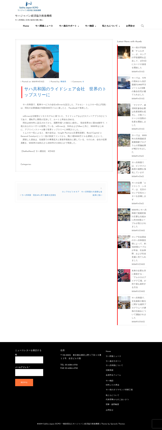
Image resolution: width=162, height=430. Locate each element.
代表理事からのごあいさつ (117, 400)
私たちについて (111, 26)
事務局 (63, 82)
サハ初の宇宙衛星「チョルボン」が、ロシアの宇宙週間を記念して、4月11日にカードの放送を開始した (139, 58)
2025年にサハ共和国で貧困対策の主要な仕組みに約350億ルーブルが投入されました (139, 218)
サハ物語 (90, 26)
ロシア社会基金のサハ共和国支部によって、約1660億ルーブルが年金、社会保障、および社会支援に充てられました (139, 249)
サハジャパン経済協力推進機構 (33, 16)
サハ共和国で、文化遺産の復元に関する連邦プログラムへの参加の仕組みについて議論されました (139, 308)
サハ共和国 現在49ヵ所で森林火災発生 (39, 195)
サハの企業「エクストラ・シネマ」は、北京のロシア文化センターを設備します (139, 191)
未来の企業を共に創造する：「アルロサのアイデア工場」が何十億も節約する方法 (139, 279)
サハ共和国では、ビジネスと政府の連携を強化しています (139, 168)
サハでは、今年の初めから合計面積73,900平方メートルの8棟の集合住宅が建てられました (139, 86)
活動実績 (109, 370)
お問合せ (130, 26)
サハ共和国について (114, 366)
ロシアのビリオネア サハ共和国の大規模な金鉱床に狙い (82, 193)
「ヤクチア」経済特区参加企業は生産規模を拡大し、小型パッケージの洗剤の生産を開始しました (139, 115)
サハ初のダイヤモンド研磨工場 (119, 390)
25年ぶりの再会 (112, 385)
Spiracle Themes (118, 424)
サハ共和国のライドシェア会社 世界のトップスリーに (65, 92)
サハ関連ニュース (44, 26)
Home (26, 26)
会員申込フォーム (113, 375)
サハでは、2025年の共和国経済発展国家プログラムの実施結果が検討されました (139, 143)
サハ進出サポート (69, 26)
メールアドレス (22, 367)
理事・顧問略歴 (112, 405)
